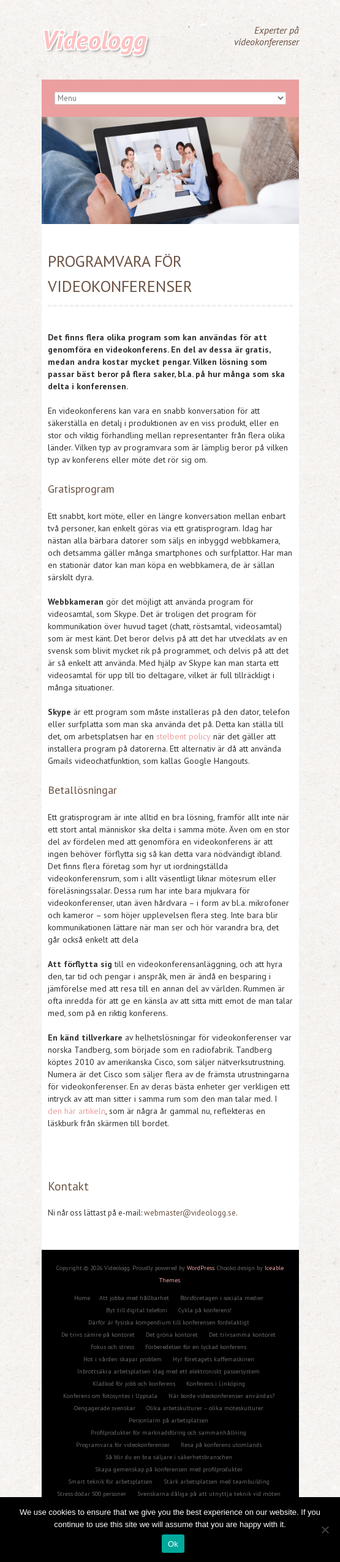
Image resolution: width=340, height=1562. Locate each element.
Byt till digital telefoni (136, 1310)
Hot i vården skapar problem (122, 1359)
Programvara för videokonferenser (123, 1445)
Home (82, 1298)
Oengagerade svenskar (104, 1408)
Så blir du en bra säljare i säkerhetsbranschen (168, 1457)
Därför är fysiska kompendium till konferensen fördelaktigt (168, 1322)
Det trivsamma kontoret (242, 1335)
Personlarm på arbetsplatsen (168, 1420)
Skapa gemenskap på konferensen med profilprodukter (169, 1469)
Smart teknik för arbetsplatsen (110, 1481)
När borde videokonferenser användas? (221, 1396)
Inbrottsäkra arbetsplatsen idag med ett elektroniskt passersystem (168, 1371)
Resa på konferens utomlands (221, 1445)
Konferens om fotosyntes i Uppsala (110, 1396)
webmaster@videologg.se (190, 1213)
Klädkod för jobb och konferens (134, 1384)
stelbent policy (183, 736)
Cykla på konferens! (205, 1310)
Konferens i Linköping (215, 1384)
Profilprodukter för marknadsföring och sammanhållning (168, 1433)
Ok (173, 1544)
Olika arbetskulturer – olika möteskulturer (204, 1408)
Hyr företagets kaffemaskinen (213, 1359)
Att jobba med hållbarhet (134, 1298)
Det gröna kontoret (172, 1335)
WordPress (200, 1268)
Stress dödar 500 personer (91, 1494)
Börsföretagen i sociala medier (221, 1298)
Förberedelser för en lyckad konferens (195, 1347)
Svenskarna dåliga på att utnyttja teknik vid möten (209, 1494)
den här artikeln (76, 1110)
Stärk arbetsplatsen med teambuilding (217, 1481)
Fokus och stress (112, 1347)
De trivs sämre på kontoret (98, 1335)
